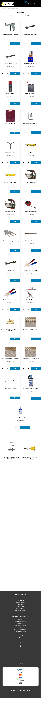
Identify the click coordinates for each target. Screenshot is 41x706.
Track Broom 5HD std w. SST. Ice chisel (29, 457)
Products (5, 8)
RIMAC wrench (10, 270)
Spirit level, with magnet (10, 182)
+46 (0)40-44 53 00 (20, 625)
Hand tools (13, 8)
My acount (20, 598)
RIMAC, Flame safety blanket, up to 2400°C (10, 330)
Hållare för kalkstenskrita (30, 241)
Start (2, 8)
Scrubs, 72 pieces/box (20, 418)
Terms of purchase (21, 602)
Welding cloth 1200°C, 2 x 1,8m (31, 358)
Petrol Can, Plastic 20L (31, 93)
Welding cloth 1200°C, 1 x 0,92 (31, 329)
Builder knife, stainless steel (10, 300)
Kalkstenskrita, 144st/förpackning (10, 241)
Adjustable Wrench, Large (10, 63)
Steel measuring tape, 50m (30, 211)
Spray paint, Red (10, 93)
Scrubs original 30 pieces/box (30, 388)
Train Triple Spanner (10, 152)
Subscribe (20, 663)
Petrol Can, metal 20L (10, 123)
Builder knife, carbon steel (30, 270)
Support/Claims (20, 606)
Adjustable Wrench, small (30, 34)
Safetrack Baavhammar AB (20, 616)
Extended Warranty (20, 608)
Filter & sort (20, 16)
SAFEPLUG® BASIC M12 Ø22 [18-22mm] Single (11, 457)
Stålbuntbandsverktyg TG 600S (10, 34)
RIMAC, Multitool (30, 300)
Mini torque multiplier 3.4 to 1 (30, 123)
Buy (15, 44)
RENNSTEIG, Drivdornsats (30, 64)
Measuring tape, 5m (10, 211)
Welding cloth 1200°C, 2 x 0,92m (10, 358)
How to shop (20, 600)
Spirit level (30, 152)
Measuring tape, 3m (31, 182)
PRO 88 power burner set (10, 388)
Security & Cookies (20, 610)
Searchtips (20, 604)
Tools (9, 8)
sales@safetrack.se (20, 621)
